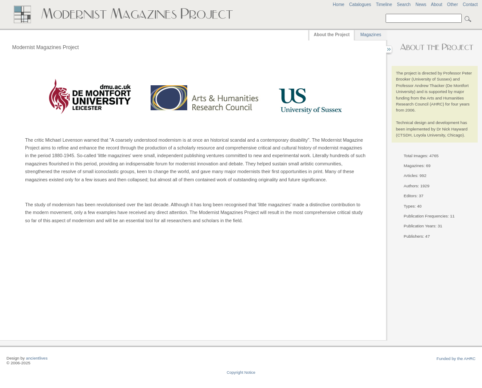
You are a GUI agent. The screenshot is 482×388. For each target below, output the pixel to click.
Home (338, 4)
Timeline (384, 4)
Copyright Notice (241, 372)
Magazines (370, 34)
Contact (470, 4)
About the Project (331, 34)
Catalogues (360, 4)
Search (404, 4)
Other (452, 4)
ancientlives (36, 358)
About (436, 4)
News (420, 4)
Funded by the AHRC (456, 358)
